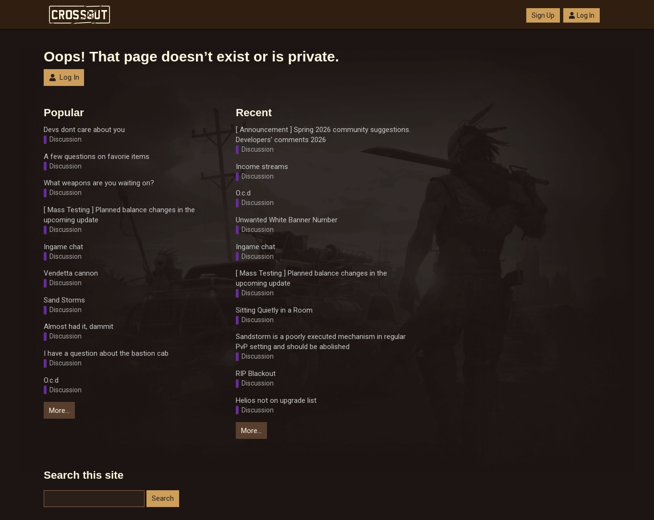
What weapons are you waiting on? (99, 183)
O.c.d (51, 380)
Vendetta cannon (71, 273)
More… (59, 410)
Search (163, 498)
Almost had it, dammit (78, 326)
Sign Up (543, 15)
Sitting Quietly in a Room (274, 310)
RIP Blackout (256, 373)
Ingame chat (63, 246)
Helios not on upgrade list (276, 400)
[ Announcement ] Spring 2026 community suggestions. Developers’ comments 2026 (323, 134)
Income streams (262, 166)
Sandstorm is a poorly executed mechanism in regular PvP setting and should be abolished (321, 341)
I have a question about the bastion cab (106, 353)
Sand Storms (64, 300)
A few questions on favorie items (96, 156)
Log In (581, 15)
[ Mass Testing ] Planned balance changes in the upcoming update (119, 215)
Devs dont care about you (84, 129)
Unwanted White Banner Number (287, 220)
